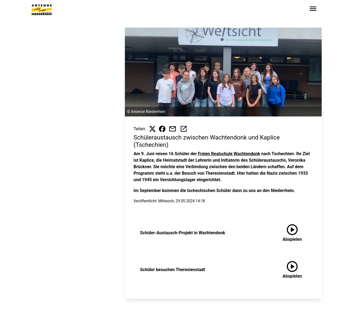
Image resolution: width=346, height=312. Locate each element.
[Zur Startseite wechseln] (42, 9)
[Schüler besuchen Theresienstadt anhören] (292, 269)
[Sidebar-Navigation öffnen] (313, 9)
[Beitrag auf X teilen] (152, 129)
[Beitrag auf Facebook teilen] (162, 129)
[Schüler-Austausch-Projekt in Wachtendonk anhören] (292, 233)
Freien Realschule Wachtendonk (229, 153)
